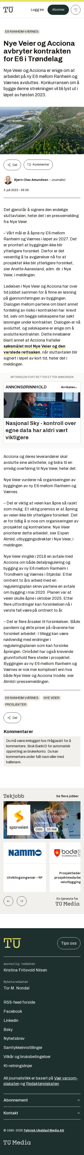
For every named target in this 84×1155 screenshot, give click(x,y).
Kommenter (38, 164)
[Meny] (75, 10)
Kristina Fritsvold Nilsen (25, 970)
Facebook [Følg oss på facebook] (13, 1011)
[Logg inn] (37, 9)
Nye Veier (51, 698)
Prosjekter (15, 704)
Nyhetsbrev (14, 1038)
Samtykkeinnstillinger (23, 1047)
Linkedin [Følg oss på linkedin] (11, 1020)
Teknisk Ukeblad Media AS (43, 1130)
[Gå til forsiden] (8, 9)
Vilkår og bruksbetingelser (27, 1056)
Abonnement (42, 1100)
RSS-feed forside (19, 1002)
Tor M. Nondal (16, 988)
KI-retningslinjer (18, 1066)
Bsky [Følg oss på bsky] (8, 1029)
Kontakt (42, 1113)
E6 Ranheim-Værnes (21, 31)
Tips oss (69, 943)
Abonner (58, 9)
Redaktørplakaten (42, 1084)
